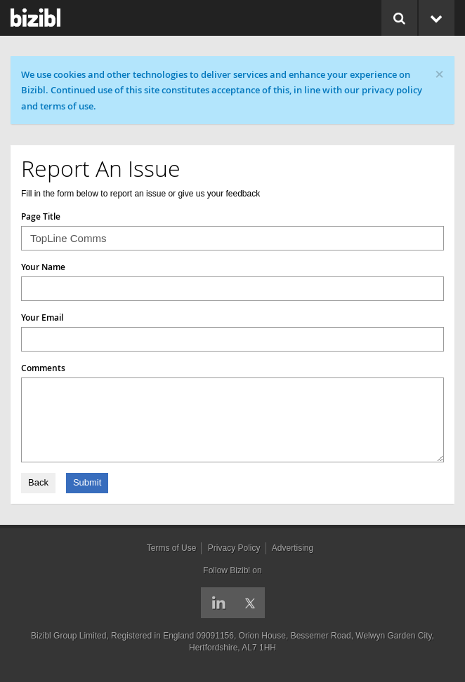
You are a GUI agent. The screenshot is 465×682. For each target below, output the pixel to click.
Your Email (42, 317)
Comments (43, 368)
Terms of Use (172, 548)
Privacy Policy (234, 548)
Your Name (43, 267)
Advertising (292, 548)
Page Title (40, 216)
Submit (87, 482)
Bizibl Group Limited (68, 636)
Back (38, 482)
